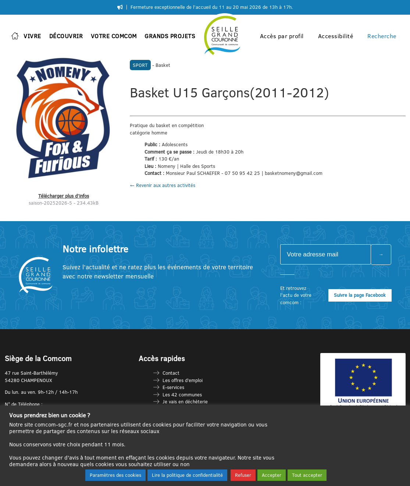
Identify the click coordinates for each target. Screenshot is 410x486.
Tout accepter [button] (307, 475)
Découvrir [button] (66, 36)
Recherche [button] (381, 36)
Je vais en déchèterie (185, 401)
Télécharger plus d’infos (63, 195)
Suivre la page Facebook (360, 295)
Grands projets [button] (170, 36)
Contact (171, 373)
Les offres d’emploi (183, 380)
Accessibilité (335, 36)
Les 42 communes (182, 394)
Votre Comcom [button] (114, 36)
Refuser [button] (243, 475)
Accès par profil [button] (282, 36)
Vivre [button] (32, 36)
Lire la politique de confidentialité (187, 475)
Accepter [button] (271, 475)
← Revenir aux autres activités (162, 185)
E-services (173, 387)
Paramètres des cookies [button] (115, 475)
